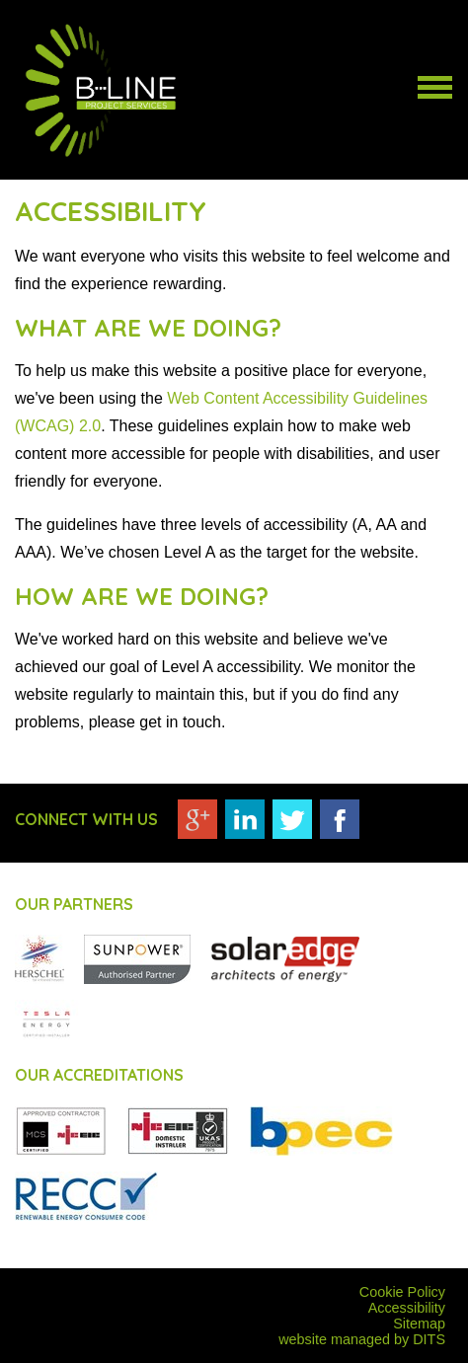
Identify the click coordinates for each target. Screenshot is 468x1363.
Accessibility (406, 1308)
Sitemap (419, 1323)
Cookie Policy (402, 1292)
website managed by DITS (361, 1339)
